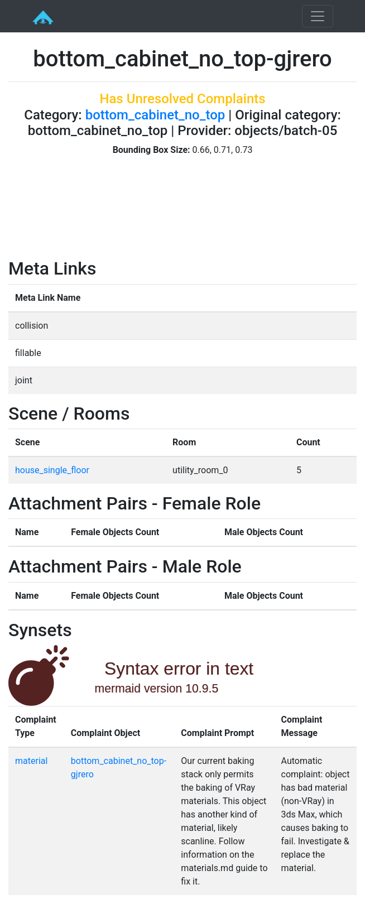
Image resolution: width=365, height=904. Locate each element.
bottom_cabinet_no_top (155, 115)
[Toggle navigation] (317, 16)
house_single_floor (52, 470)
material (31, 761)
